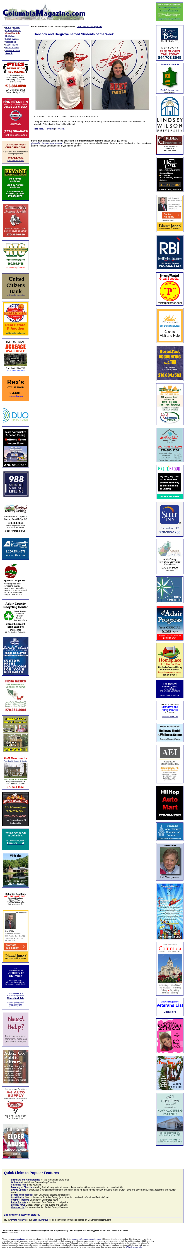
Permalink (50, 129)
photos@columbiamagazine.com (46, 143)
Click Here (170, 1011)
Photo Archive (12, 47)
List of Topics (11, 45)
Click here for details (16, 161)
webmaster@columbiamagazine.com (86, 1239)
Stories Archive (12, 50)
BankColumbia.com (170, 90)
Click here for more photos (89, 26)
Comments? (60, 129)
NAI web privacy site (134, 1247)
